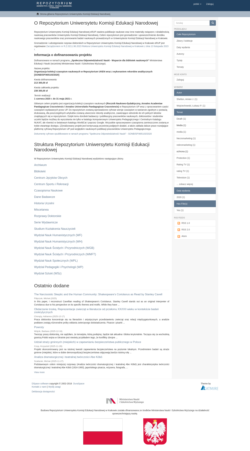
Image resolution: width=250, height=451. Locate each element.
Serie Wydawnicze (46, 222)
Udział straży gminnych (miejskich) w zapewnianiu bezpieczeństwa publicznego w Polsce (87, 342)
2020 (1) (181, 197)
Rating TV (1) (183, 164)
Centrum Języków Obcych (50, 177)
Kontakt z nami (39, 386)
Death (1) (181, 118)
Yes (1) (180, 210)
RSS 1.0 (183, 223)
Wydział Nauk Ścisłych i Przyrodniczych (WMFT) (65, 254)
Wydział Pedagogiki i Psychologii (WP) (58, 267)
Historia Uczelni (44, 203)
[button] (197, 4)
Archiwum (40, 165)
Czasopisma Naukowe (48, 190)
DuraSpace (78, 383)
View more (39, 372)
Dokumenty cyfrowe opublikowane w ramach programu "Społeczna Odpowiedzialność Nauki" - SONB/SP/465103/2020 (93, 133)
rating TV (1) (183, 171)
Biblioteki (40, 171)
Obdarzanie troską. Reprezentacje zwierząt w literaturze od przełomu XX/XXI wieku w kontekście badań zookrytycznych (96, 311)
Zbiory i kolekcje (185, 41)
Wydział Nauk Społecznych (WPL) (56, 260)
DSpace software (40, 383)
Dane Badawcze (44, 196)
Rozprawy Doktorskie (47, 216)
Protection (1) (183, 158)
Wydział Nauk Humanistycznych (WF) (58, 235)
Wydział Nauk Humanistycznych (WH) (58, 241)
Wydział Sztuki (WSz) (48, 273)
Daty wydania (183, 47)
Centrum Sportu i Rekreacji (51, 184)
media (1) (181, 132)
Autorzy (180, 54)
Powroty (39, 327)
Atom (182, 236)
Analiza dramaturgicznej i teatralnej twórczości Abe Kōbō (68, 357)
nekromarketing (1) (186, 145)
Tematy (180, 67)
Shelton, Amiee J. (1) (187, 99)
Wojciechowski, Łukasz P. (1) (191, 105)
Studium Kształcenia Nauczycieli (54, 228)
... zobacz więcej (185, 184)
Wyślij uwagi (54, 386)
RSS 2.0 (183, 229)
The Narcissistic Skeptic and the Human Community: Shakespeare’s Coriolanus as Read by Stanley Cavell (98, 294)
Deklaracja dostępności (43, 391)
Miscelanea (41, 209)
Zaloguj (180, 79)
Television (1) (183, 177)
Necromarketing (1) (186, 138)
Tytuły (180, 60)
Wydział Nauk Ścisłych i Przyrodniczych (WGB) (64, 247)
